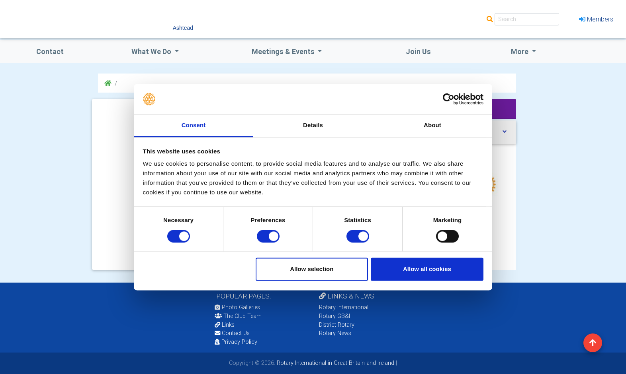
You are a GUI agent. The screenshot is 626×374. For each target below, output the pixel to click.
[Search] (527, 19)
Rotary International (343, 307)
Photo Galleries (237, 307)
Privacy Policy (236, 341)
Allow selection (311, 269)
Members (596, 19)
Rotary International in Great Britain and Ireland (334, 362)
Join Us (418, 51)
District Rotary (336, 324)
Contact (50, 51)
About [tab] (432, 125)
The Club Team (238, 316)
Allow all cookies (427, 269)
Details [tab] (313, 125)
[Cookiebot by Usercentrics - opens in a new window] (448, 99)
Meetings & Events (284, 51)
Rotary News (335, 333)
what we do (152, 51)
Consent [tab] (194, 125)
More (520, 51)
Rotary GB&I (334, 316)
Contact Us (232, 333)
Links (225, 324)
